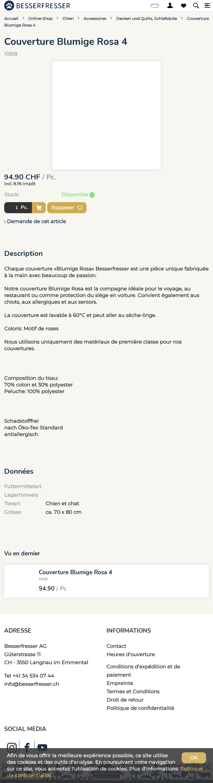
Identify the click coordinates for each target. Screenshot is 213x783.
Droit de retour (124, 700)
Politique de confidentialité (140, 708)
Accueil (11, 18)
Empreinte (119, 683)
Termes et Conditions (132, 691)
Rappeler (66, 207)
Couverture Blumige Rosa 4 (75, 572)
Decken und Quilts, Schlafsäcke (146, 18)
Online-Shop (40, 18)
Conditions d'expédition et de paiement (143, 671)
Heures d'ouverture (130, 654)
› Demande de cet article (35, 221)
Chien (67, 18)
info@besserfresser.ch (31, 684)
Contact (116, 646)
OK (194, 758)
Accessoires (94, 18)
